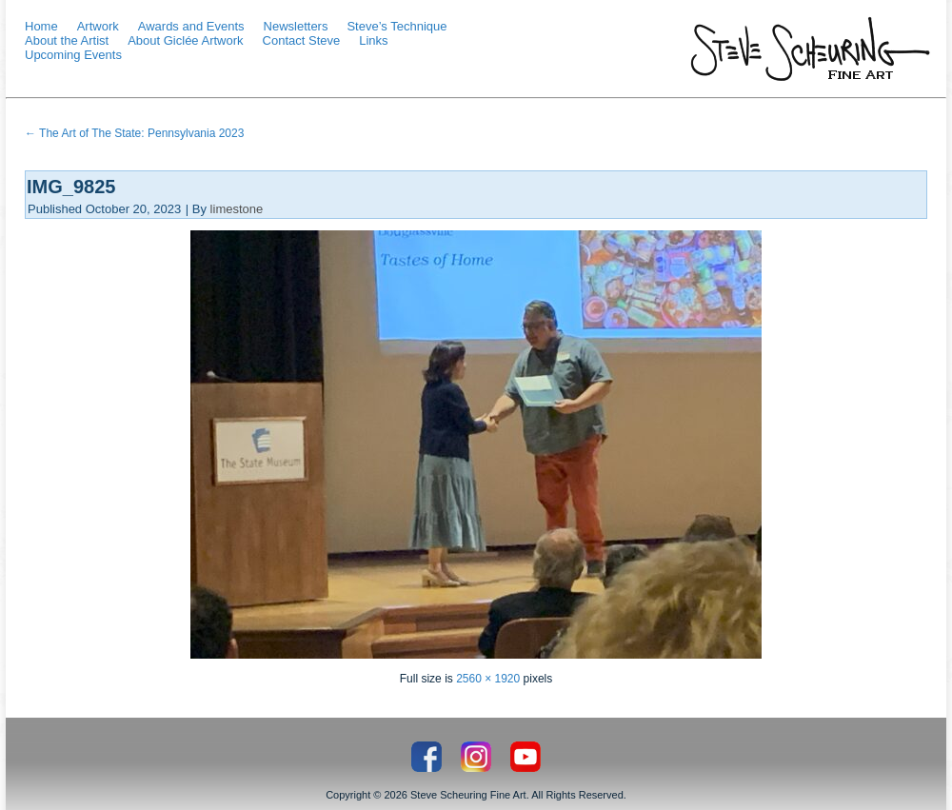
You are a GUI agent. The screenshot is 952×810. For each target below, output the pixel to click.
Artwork (98, 26)
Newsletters (296, 26)
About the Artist (67, 40)
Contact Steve (302, 40)
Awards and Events (191, 26)
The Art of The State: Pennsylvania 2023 (134, 133)
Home (41, 26)
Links (373, 40)
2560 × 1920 (488, 678)
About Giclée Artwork (185, 40)
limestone (237, 209)
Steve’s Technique (396, 26)
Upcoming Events (73, 55)
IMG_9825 (71, 186)
